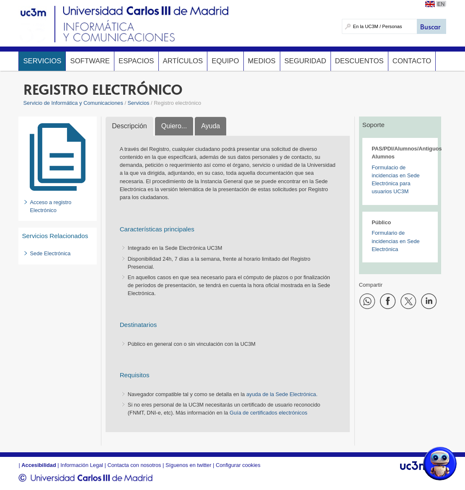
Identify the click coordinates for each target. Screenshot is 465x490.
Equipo (225, 61)
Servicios (42, 61)
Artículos (183, 61)
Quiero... (174, 126)
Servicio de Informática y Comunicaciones (73, 103)
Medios (262, 61)
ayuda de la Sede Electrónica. (282, 394)
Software (89, 61)
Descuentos (359, 61)
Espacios (136, 61)
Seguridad (305, 61)
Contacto (412, 61)
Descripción (129, 126)
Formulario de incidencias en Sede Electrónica (396, 241)
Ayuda (210, 126)
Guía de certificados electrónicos (268, 413)
